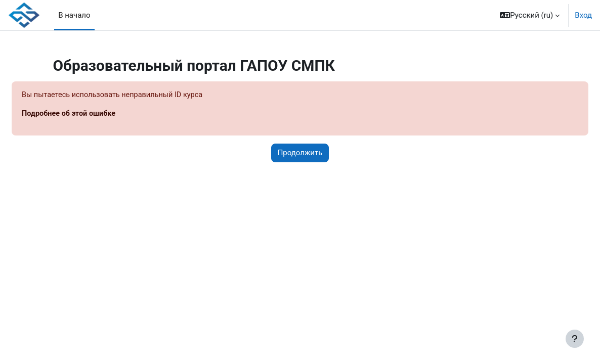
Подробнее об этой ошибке (94, 114)
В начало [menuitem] (74, 15)
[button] (529, 15)
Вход (583, 15)
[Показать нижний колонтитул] (575, 339)
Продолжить (300, 153)
